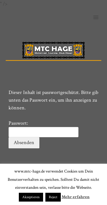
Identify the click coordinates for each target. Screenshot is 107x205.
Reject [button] (53, 197)
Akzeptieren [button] (31, 197)
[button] (99, 14)
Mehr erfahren (76, 197)
